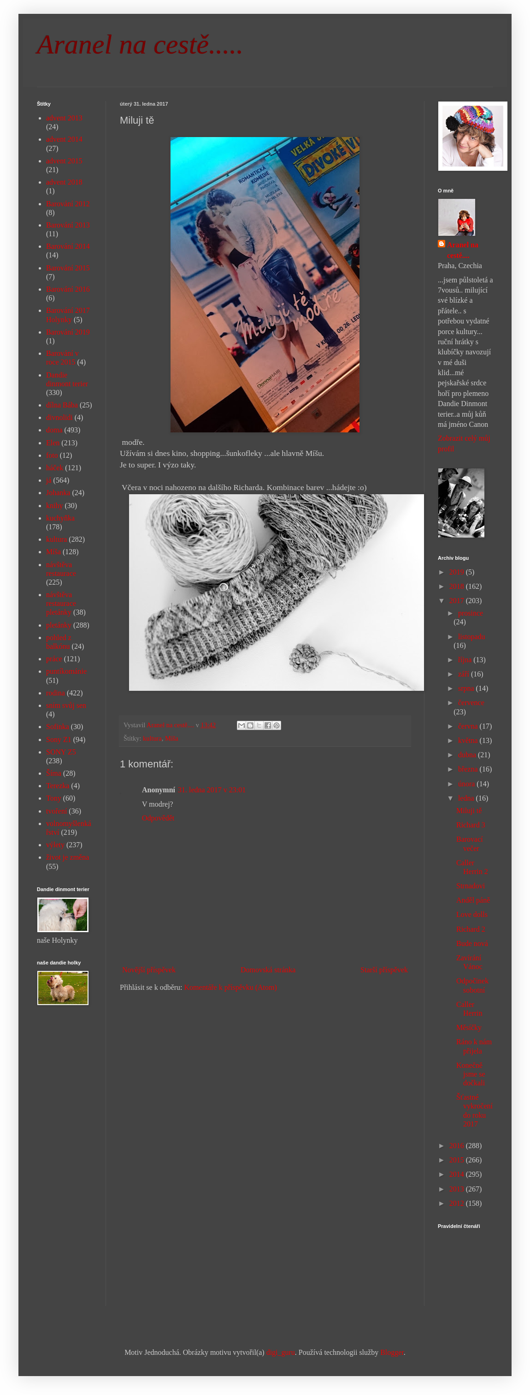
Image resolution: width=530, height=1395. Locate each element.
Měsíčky (469, 1027)
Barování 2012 (68, 204)
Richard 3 (470, 825)
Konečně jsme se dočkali (470, 1074)
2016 (457, 1146)
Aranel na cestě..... (140, 44)
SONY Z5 (61, 752)
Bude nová (472, 943)
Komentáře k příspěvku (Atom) (230, 987)
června (469, 726)
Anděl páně (473, 900)
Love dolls (472, 914)
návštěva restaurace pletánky (61, 603)
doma (54, 430)
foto (52, 455)
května (469, 740)
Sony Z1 (58, 739)
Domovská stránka (268, 970)
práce (54, 659)
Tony (53, 798)
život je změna (67, 857)
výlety (55, 845)
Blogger (392, 1352)
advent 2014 (64, 139)
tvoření (56, 811)
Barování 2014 (68, 246)
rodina (55, 693)
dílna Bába (62, 405)
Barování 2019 (68, 332)
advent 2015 (64, 161)
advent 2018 (64, 182)
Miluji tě (469, 810)
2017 (457, 601)
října (465, 660)
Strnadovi (470, 886)
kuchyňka (60, 518)
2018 (457, 586)
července (471, 702)
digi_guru (280, 1352)
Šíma (53, 773)
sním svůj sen (66, 705)
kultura (152, 738)
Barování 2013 (68, 225)
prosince (470, 613)
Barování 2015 (68, 268)
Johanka (58, 493)
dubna (468, 755)
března (469, 769)
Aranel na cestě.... (462, 250)
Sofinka (57, 726)
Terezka (57, 786)
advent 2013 (64, 118)
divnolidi (59, 417)
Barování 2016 (68, 289)
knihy (54, 505)
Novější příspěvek (149, 970)
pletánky (58, 625)
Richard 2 (470, 929)
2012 (457, 1203)
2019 (457, 572)
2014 (457, 1174)
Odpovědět (158, 818)
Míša (171, 738)
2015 (457, 1160)
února (467, 784)
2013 (457, 1189)
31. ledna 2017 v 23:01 (212, 790)
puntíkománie (66, 671)
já (49, 480)
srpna (467, 688)
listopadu (471, 637)
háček (54, 468)
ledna (467, 798)
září (464, 674)
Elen (52, 443)
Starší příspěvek (384, 970)
